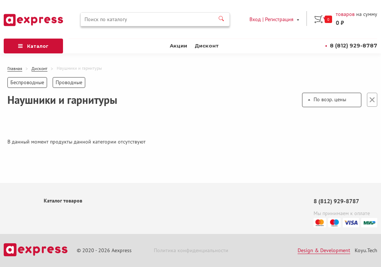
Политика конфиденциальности (191, 250)
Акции (178, 46)
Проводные (69, 82)
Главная (14, 68)
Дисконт (207, 46)
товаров (345, 14)
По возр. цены (330, 99)
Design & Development (324, 250)
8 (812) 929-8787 (353, 45)
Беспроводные (27, 82)
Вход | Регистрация (271, 19)
